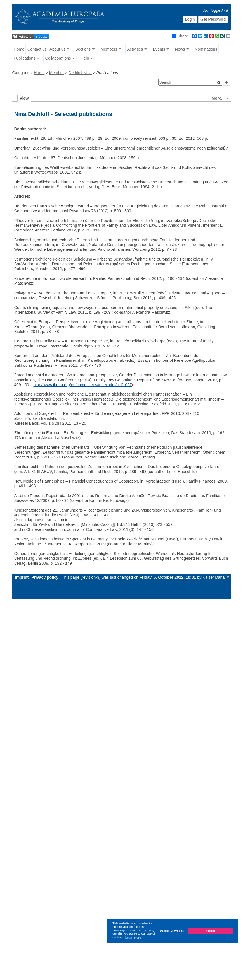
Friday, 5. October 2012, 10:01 (168, 577)
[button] (219, 83)
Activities (135, 49)
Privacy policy (44, 577)
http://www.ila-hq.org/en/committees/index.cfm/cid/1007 (82, 384)
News (180, 49)
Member (56, 72)
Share (180, 36)
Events (159, 49)
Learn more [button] (133, 937)
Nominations (206, 49)
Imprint (22, 577)
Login (190, 19)
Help (85, 58)
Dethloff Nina (80, 72)
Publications (25, 58)
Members (108, 49)
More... (218, 98)
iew (24, 98)
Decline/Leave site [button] (172, 930)
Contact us (37, 49)
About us (57, 49)
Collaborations (58, 58)
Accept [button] (210, 930)
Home (19, 49)
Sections (83, 49)
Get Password (213, 19)
